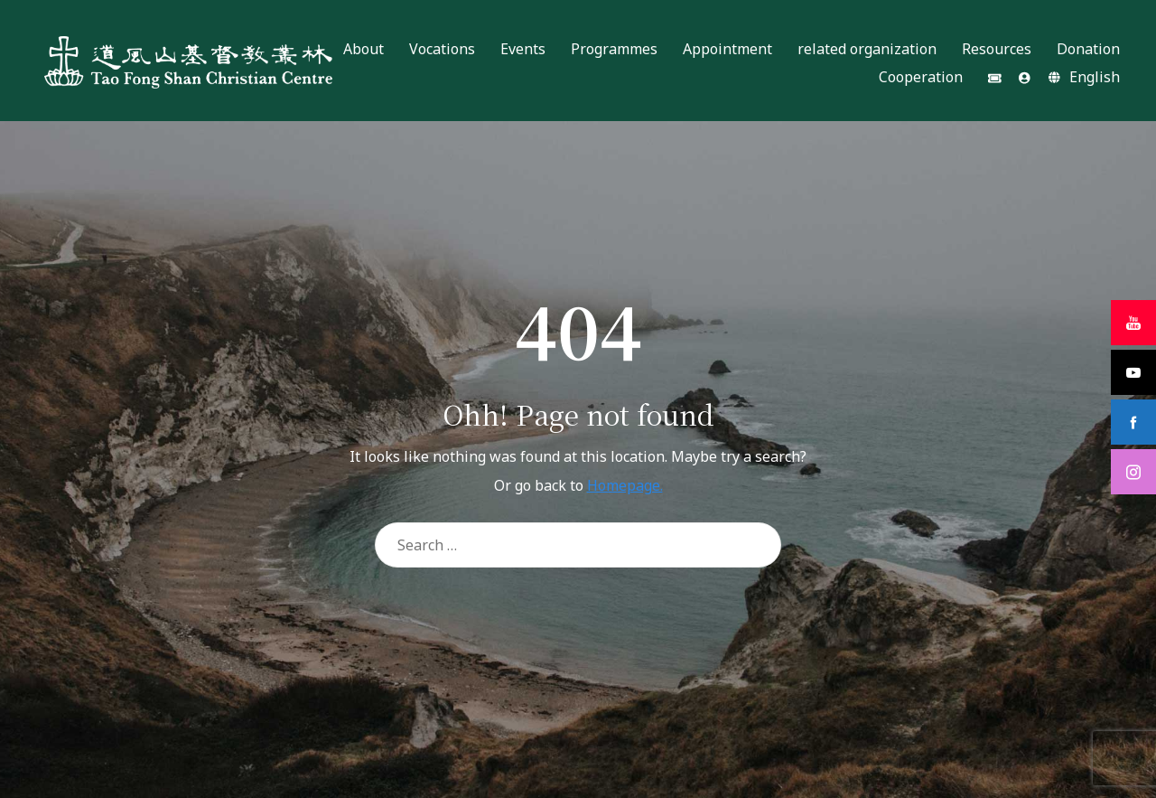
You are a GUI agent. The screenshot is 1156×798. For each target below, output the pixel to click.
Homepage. (625, 485)
